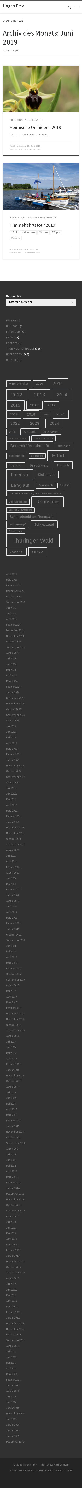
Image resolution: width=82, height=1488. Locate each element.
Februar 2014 (13, 1182)
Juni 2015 (11, 1098)
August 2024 (12, 653)
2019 (13, 20)
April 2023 (11, 743)
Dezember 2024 (15, 630)
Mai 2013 (11, 1233)
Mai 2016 (11, 1052)
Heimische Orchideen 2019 (35, 127)
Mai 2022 (11, 799)
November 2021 (15, 833)
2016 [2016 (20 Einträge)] (34, 405)
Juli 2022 (11, 788)
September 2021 (15, 844)
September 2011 (15, 1340)
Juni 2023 (11, 731)
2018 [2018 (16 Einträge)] (14, 414)
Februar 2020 (13, 889)
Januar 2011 (13, 1385)
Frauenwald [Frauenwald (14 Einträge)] (39, 465)
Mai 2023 (11, 737)
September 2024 (15, 647)
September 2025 (15, 602)
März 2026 (11, 579)
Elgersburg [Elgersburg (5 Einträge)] (37, 456)
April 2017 (11, 996)
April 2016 (11, 1058)
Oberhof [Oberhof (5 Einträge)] (64, 485)
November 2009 (15, 1413)
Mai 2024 (11, 669)
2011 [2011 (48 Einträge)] (58, 383)
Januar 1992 (13, 1430)
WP (28, 1470)
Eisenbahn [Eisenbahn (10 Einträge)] (16, 455)
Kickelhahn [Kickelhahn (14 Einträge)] (46, 474)
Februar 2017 (13, 1008)
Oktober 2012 (13, 1267)
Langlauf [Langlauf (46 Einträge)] (20, 485)
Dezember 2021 (15, 827)
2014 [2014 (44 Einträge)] (62, 394)
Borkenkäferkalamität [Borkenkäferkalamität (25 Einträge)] (29, 446)
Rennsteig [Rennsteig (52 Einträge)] (47, 501)
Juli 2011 (11, 1351)
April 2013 (11, 1238)
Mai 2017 (11, 991)
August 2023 (12, 720)
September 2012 (15, 1272)
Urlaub (11, 360)
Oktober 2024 (13, 641)
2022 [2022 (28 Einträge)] (15, 423)
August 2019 (12, 901)
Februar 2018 (13, 968)
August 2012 (12, 1278)
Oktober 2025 (13, 596)
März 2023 (11, 748)
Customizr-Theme (62, 1470)
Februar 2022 (13, 816)
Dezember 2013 (15, 1193)
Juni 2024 (11, 664)
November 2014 (15, 1131)
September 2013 (15, 1210)
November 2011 (15, 1329)
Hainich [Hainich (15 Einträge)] (63, 465)
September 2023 (15, 715)
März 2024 (11, 681)
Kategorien (13, 296)
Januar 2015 (13, 1126)
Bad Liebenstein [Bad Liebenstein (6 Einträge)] (43, 438)
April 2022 (11, 805)
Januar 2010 (13, 1408)
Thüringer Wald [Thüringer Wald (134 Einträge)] (32, 540)
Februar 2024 (13, 686)
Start (6, 20)
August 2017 (12, 985)
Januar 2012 (13, 1317)
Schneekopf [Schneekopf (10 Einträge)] (17, 524)
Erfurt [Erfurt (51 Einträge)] (58, 455)
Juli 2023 (11, 726)
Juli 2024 (11, 658)
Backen (11, 320)
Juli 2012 (11, 1284)
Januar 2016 (13, 1069)
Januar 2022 (13, 822)
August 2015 (12, 1086)
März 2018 (11, 962)
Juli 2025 (11, 607)
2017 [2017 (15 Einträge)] (52, 405)
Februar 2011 (13, 1379)
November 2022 (15, 765)
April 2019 (11, 912)
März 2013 (11, 1244)
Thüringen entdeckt (20, 348)
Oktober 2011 (13, 1334)
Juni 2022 (11, 793)
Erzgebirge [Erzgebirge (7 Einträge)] (15, 465)
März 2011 (11, 1374)
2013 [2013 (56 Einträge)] (39, 394)
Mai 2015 (11, 1103)
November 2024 (15, 636)
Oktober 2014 (13, 1137)
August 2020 (12, 872)
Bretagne (12, 326)
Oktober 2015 (13, 1081)
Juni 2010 (11, 1402)
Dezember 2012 (15, 1261)
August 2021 (12, 850)
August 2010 (12, 1391)
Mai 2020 (11, 884)
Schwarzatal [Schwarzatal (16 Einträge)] (44, 524)
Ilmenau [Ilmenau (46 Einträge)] (19, 474)
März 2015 (11, 1114)
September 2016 (15, 1030)
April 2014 (11, 1171)
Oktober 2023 (13, 709)
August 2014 (12, 1148)
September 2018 (15, 940)
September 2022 (15, 777)
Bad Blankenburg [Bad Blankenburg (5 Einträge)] (18, 438)
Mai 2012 (11, 1295)
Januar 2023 (13, 760)
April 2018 (11, 957)
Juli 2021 (11, 855)
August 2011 (12, 1346)
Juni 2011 (11, 1357)
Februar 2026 (13, 585)
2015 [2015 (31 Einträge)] (15, 405)
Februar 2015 (13, 1120)
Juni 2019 (11, 906)
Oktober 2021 (13, 839)
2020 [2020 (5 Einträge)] (46, 414)
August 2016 (12, 1036)
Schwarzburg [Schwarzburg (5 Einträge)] (16, 531)
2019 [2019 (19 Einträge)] (31, 414)
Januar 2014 (13, 1188)
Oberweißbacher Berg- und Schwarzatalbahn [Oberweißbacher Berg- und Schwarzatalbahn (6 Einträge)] (35, 493)
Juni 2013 (11, 1227)
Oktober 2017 (13, 974)
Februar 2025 (13, 624)
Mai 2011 (11, 1362)
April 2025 (11, 619)
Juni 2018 (11, 946)
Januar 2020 (13, 895)
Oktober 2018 (13, 934)
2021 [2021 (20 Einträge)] (60, 414)
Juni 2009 (11, 1419)
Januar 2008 (13, 1424)
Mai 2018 (11, 951)
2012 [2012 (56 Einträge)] (16, 394)
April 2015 (11, 1109)
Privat (10, 337)
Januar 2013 (13, 1255)
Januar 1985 (13, 1436)
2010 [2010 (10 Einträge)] (39, 383)
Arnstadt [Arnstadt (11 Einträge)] (30, 431)
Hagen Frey (30, 1464)
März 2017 (11, 1002)
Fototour (13, 332)
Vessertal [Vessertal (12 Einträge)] (16, 551)
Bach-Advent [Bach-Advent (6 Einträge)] (50, 431)
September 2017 (15, 979)
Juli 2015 (11, 1092)
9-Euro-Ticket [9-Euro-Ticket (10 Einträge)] (18, 383)
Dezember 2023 (15, 698)
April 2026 (11, 574)
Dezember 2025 (15, 591)
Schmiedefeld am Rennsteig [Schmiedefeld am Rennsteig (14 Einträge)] (32, 516)
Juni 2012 (11, 1289)
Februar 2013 (13, 1250)
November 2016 (15, 1019)
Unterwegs (14, 354)
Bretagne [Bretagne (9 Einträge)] (64, 445)
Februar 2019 (13, 923)
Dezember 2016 (15, 1013)
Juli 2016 (11, 1041)
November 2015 (15, 1075)
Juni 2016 (11, 1047)
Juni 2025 (11, 613)
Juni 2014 (11, 1160)
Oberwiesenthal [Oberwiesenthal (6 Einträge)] (18, 501)
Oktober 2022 (13, 771)
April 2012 (11, 1300)
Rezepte (12, 343)
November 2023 (15, 703)
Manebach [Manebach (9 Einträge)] (46, 485)
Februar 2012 (13, 1312)
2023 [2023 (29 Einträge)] (34, 423)
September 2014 (15, 1143)
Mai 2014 (11, 1165)
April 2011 (11, 1368)
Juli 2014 (11, 1154)
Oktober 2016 (13, 1024)
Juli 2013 (11, 1222)
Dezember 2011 (15, 1323)
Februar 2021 (13, 867)
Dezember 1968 (15, 1441)
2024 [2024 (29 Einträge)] (54, 423)
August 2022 (12, 782)
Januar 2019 (13, 929)
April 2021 (11, 861)
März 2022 (11, 810)
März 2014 (11, 1176)
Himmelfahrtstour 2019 (32, 225)
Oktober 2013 (13, 1205)
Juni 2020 (11, 878)
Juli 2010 (11, 1396)
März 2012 (11, 1306)
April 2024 (11, 675)
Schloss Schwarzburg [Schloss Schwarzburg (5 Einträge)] (20, 510)
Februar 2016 (13, 1064)
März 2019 (11, 917)
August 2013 (12, 1216)
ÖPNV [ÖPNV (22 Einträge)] (37, 552)
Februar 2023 (13, 754)
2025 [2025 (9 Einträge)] (12, 431)
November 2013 (15, 1199)
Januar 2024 (13, 692)
